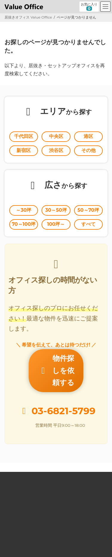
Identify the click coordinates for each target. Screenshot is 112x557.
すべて (88, 224)
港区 (88, 136)
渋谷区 (56, 150)
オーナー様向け (17, 488)
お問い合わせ (15, 510)
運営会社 (11, 499)
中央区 (56, 136)
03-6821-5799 (64, 389)
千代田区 (23, 136)
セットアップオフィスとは (25, 477)
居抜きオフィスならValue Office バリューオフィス (63, 547)
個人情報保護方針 (18, 520)
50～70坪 (88, 210)
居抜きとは (13, 467)
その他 (88, 150)
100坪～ (56, 224)
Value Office (15, 456)
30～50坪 (56, 210)
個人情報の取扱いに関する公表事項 (33, 531)
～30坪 (23, 210)
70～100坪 (24, 224)
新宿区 (23, 150)
